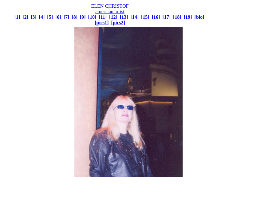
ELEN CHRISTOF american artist (110, 8)
